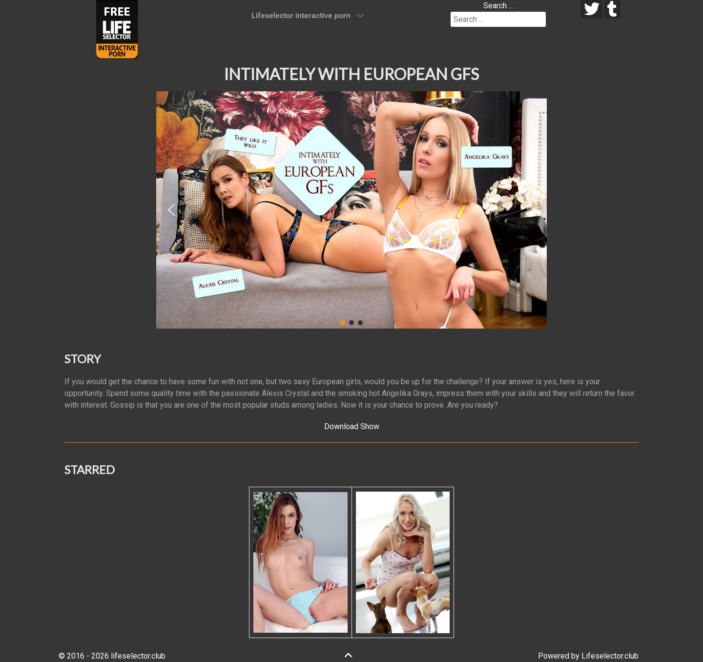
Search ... (498, 5)
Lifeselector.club (610, 656)
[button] (171, 210)
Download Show (351, 426)
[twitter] (591, 9)
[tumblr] (612, 9)
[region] (351, 210)
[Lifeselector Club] (117, 28)
